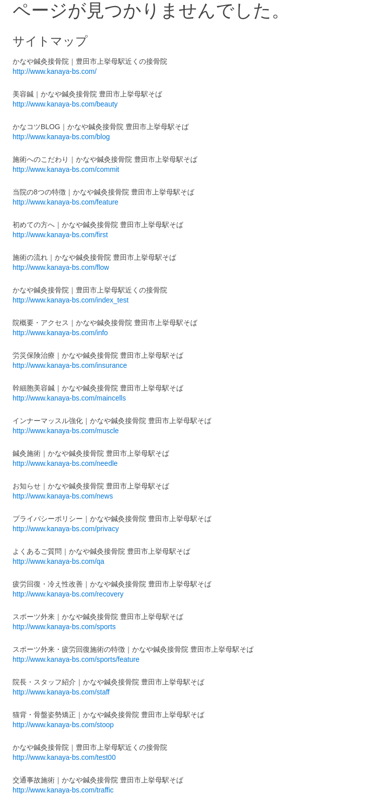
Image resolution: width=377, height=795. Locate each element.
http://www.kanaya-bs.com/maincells (69, 398)
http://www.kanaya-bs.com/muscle (66, 431)
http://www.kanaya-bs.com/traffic (63, 790)
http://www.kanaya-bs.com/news (63, 496)
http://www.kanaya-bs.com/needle (65, 463)
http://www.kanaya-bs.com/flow (61, 267)
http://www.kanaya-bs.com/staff (61, 692)
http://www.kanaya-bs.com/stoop (63, 725)
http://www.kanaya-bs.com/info (60, 333)
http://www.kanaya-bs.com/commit (66, 169)
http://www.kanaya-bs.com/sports (64, 627)
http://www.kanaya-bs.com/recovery (68, 594)
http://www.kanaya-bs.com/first (60, 235)
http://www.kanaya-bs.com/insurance (70, 365)
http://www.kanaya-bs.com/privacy (66, 529)
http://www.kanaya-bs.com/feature (65, 202)
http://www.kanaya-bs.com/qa (58, 561)
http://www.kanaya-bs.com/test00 (64, 757)
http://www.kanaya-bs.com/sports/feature (76, 659)
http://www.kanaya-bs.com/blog (61, 137)
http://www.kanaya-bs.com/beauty (65, 104)
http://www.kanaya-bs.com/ (54, 71)
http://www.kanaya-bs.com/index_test (71, 300)
